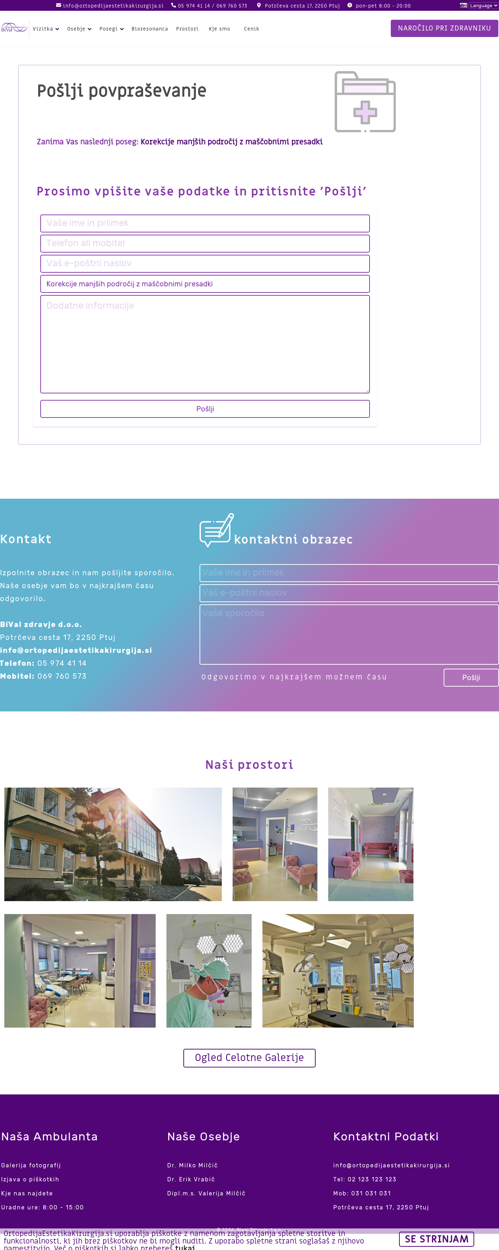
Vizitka (47, 29)
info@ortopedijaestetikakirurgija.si (113, 6)
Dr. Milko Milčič (192, 1165)
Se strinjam (437, 1239)
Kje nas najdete (27, 1193)
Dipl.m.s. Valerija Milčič (206, 1193)
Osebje (80, 29)
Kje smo (219, 29)
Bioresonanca (150, 29)
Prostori (187, 29)
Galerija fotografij (31, 1165)
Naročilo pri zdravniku (444, 28)
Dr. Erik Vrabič (191, 1179)
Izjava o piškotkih (30, 1179)
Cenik (252, 29)
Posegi (113, 29)
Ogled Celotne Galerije (249, 1058)
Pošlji (205, 409)
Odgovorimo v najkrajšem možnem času (294, 677)
